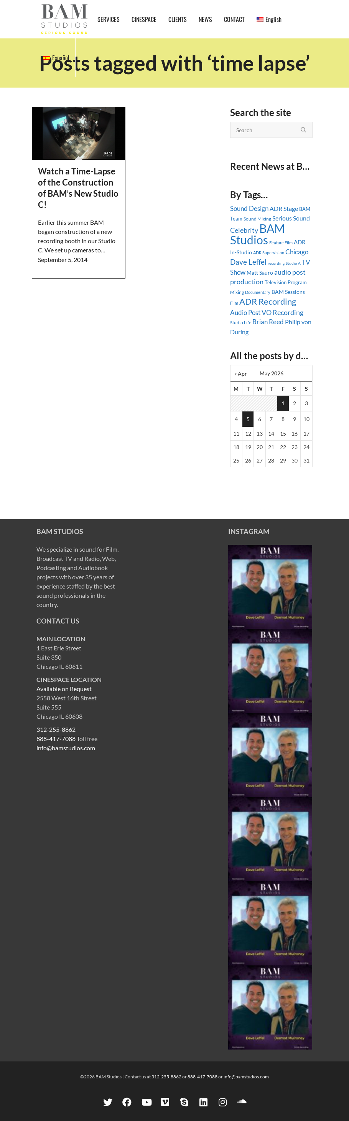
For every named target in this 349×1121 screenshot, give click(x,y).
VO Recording (282, 312)
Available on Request (64, 688)
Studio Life (240, 322)
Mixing (237, 292)
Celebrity (244, 230)
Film (234, 303)
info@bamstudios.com (65, 747)
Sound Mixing (257, 219)
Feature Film (281, 242)
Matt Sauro (260, 272)
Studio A (293, 263)
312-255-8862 (56, 729)
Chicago (296, 252)
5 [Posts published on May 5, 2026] (248, 419)
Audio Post (245, 312)
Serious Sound (291, 218)
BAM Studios (257, 234)
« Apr (240, 373)
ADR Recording (267, 301)
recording (276, 263)
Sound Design (249, 208)
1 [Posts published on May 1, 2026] (283, 403)
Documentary (257, 292)
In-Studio (241, 252)
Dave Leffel (248, 261)
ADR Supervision (268, 252)
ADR (300, 242)
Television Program (286, 282)
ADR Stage (284, 208)
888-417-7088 (56, 738)
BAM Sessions (288, 292)
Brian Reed (268, 322)
